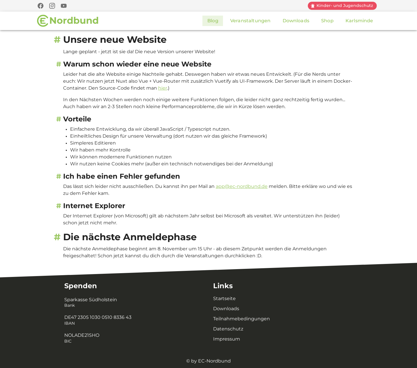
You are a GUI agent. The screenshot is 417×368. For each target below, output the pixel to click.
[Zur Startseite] (68, 21)
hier (162, 88)
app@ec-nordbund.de (242, 186)
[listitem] (132, 303)
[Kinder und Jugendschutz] (342, 6)
